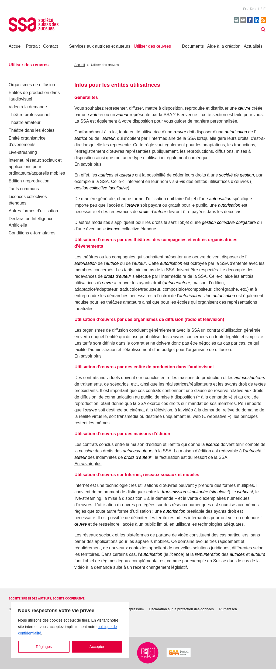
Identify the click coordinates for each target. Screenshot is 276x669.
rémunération (207, 554)
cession (86, 451)
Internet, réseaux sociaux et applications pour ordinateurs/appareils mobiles (37, 166)
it (259, 9)
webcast (245, 492)
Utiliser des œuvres (152, 46)
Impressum (135, 609)
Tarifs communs (24, 188)
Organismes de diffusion (32, 84)
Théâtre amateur (24, 122)
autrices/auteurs (249, 377)
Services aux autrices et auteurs (99, 46)
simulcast (220, 492)
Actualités (253, 46)
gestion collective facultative (101, 188)
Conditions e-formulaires (32, 233)
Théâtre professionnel (29, 114)
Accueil (16, 46)
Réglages (44, 646)
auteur (122, 114)
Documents (193, 46)
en (265, 9)
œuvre (244, 108)
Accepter (96, 646)
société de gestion (236, 175)
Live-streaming (23, 152)
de (252, 9)
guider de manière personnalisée (205, 121)
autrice (96, 114)
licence (113, 229)
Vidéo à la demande (28, 107)
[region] (70, 630)
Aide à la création (224, 46)
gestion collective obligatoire (229, 222)
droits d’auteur (152, 211)
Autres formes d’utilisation (33, 211)
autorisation (236, 132)
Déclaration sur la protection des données (181, 609)
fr (244, 9)
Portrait (33, 46)
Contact (50, 46)
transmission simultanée (185, 492)
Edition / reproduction (29, 181)
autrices (105, 175)
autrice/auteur (177, 282)
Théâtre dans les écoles (31, 130)
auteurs (126, 175)
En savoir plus (88, 164)
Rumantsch (228, 609)
